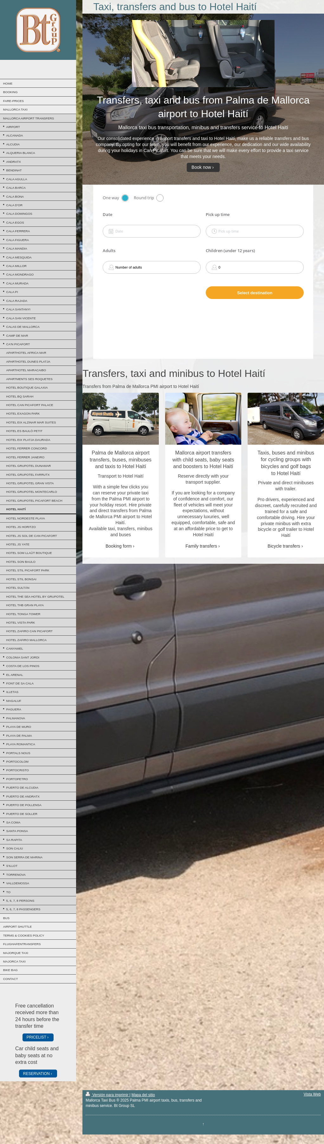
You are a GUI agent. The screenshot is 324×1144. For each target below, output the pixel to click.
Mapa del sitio (143, 1095)
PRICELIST (36, 1037)
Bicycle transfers (284, 546)
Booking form (119, 546)
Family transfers (201, 546)
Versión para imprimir (107, 1095)
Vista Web (312, 1094)
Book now (201, 167)
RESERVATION (36, 1073)
